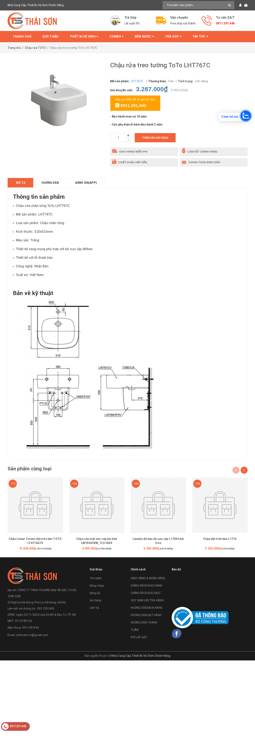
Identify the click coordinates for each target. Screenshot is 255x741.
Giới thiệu (50, 36)
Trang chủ (22, 36)
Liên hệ (94, 607)
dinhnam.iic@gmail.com (32, 635)
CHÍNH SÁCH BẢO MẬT (146, 593)
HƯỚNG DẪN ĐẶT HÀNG (146, 615)
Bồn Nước (144, 36)
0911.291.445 (225, 23)
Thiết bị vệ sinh (84, 36)
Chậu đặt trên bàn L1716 (219, 538)
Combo (116, 36)
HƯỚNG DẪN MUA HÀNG (147, 607)
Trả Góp (173, 36)
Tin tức (200, 36)
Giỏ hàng (95, 600)
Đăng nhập (97, 585)
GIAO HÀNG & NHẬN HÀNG (148, 578)
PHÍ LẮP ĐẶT (139, 637)
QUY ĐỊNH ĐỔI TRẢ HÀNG (147, 600)
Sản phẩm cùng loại (29, 469)
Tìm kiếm (96, 578)
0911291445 (30, 627)
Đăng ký (95, 593)
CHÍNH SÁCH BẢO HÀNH (146, 585)
